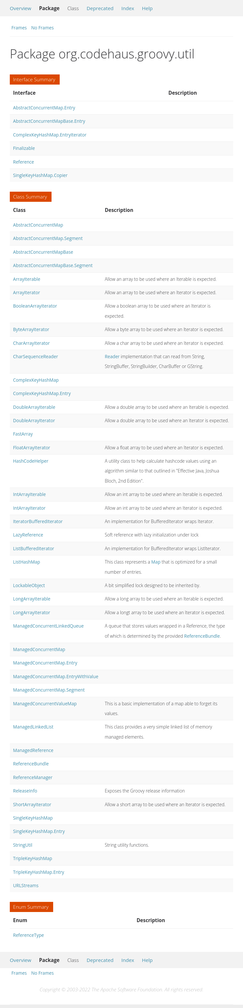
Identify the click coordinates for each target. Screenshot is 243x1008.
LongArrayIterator (31, 612)
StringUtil (22, 845)
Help (147, 8)
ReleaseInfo (25, 791)
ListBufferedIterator (33, 548)
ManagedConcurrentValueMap (45, 703)
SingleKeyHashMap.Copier (40, 175)
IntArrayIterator (29, 508)
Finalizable (24, 148)
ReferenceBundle (202, 636)
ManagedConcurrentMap (39, 649)
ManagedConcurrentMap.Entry (45, 663)
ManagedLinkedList (33, 727)
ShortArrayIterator (32, 804)
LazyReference (28, 535)
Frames (19, 27)
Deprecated (100, 8)
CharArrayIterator (31, 343)
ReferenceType (28, 935)
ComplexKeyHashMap (36, 380)
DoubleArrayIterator (34, 420)
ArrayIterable (26, 279)
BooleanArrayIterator (35, 306)
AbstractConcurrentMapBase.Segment (53, 265)
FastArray (23, 434)
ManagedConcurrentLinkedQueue (48, 626)
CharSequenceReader (35, 356)
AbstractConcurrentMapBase (43, 252)
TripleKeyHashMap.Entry (38, 872)
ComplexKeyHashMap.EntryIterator (49, 135)
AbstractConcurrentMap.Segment (48, 238)
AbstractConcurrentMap (38, 225)
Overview (20, 8)
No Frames (42, 27)
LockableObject (29, 585)
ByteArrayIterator (31, 329)
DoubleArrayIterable (34, 407)
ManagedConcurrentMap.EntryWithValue (55, 676)
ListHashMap (26, 562)
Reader (112, 356)
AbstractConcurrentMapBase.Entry (49, 121)
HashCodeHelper (30, 461)
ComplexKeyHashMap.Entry (42, 393)
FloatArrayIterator (31, 447)
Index (127, 8)
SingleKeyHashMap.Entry (39, 831)
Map (155, 562)
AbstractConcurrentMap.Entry (44, 107)
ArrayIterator (26, 292)
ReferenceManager (33, 777)
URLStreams (25, 885)
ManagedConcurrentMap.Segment (49, 690)
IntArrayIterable (29, 494)
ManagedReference (33, 750)
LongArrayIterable (31, 599)
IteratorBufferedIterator (38, 521)
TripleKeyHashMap (32, 858)
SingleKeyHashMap (33, 818)
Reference (23, 162)
